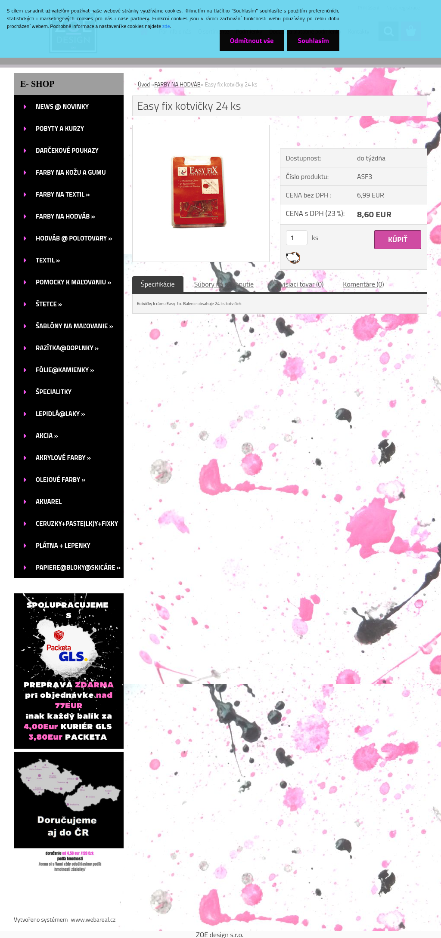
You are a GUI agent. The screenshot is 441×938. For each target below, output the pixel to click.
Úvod (144, 84)
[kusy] (296, 237)
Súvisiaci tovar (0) (298, 284)
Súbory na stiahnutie (224, 284)
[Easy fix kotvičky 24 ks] (201, 128)
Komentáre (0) (363, 284)
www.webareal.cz (93, 919)
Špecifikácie (158, 284)
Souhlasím (313, 40)
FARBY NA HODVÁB (177, 84)
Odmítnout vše (251, 40)
